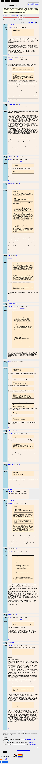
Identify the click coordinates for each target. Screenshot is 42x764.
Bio (17, 57)
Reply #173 (10, 433)
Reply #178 (10, 617)
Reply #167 (10, 106)
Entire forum (5, 15)
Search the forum (32, 744)
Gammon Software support (11, 758)
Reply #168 (10, 159)
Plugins (17, 15)
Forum (17, 0)
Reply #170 (10, 258)
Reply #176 (10, 503)
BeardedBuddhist (22, 308)
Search (12, 0)
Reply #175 (10, 491)
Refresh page (31, 19)
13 (37, 22)
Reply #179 (10, 645)
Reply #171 (10, 306)
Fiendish (21, 61)
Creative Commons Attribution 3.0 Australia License (23, 750)
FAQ (37, 4)
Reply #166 (10, 59)
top (38, 747)
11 (35, 22)
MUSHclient (12, 15)
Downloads (7, 0)
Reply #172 (10, 363)
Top (8, 101)
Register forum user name (31, 4)
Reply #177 (10, 551)
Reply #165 (10, 27)
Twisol (21, 619)
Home (2, 0)
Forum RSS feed (6, 759)
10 (33, 22)
